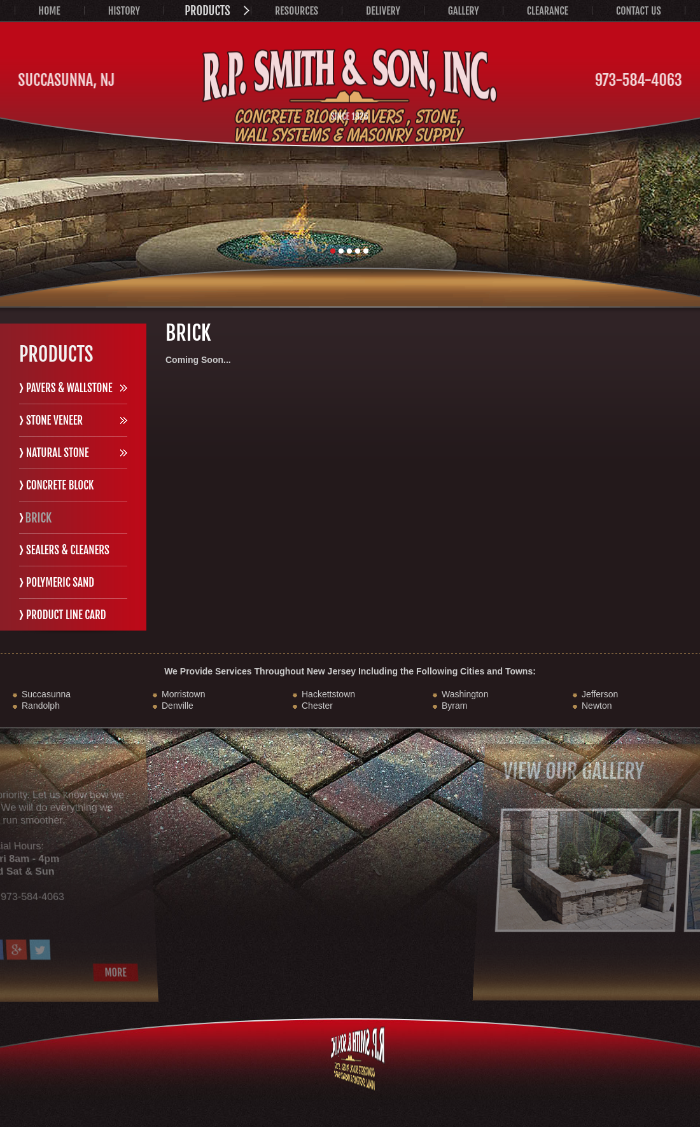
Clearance (547, 10)
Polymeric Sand (60, 582)
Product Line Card (66, 615)
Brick (38, 517)
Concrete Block (60, 485)
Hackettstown (328, 694)
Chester (317, 705)
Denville (177, 705)
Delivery (383, 10)
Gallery (463, 10)
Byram (454, 705)
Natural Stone (57, 453)
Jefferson (600, 694)
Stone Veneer (54, 420)
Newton (597, 705)
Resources (296, 10)
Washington (465, 694)
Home (49, 10)
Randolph (41, 705)
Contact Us (638, 10)
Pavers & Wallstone (69, 388)
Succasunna (46, 694)
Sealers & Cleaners (67, 550)
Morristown (183, 694)
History (124, 10)
